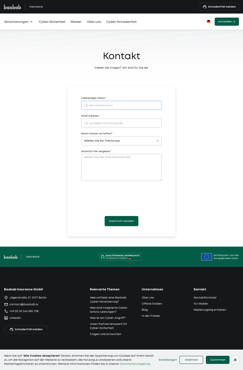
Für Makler (201, 303)
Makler (76, 22)
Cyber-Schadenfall (121, 22)
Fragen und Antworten (105, 334)
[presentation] (121, 198)
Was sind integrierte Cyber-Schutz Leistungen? (109, 310)
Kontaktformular (205, 297)
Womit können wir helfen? (97, 133)
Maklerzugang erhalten (210, 310)
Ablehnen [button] (191, 360)
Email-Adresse (90, 115)
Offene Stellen (152, 303)
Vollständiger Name (94, 98)
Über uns (94, 22)
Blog (145, 310)
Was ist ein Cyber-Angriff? (108, 318)
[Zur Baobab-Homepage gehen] (12, 7)
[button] (18, 21)
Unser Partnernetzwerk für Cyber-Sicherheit (108, 326)
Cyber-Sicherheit (52, 22)
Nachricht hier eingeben (96, 151)
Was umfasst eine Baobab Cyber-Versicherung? (108, 299)
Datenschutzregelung (135, 364)
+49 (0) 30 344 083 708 (23, 311)
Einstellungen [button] (168, 360)
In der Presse (151, 316)
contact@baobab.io (23, 304)
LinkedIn (15, 318)
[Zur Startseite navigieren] (11, 257)
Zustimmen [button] (217, 360)
